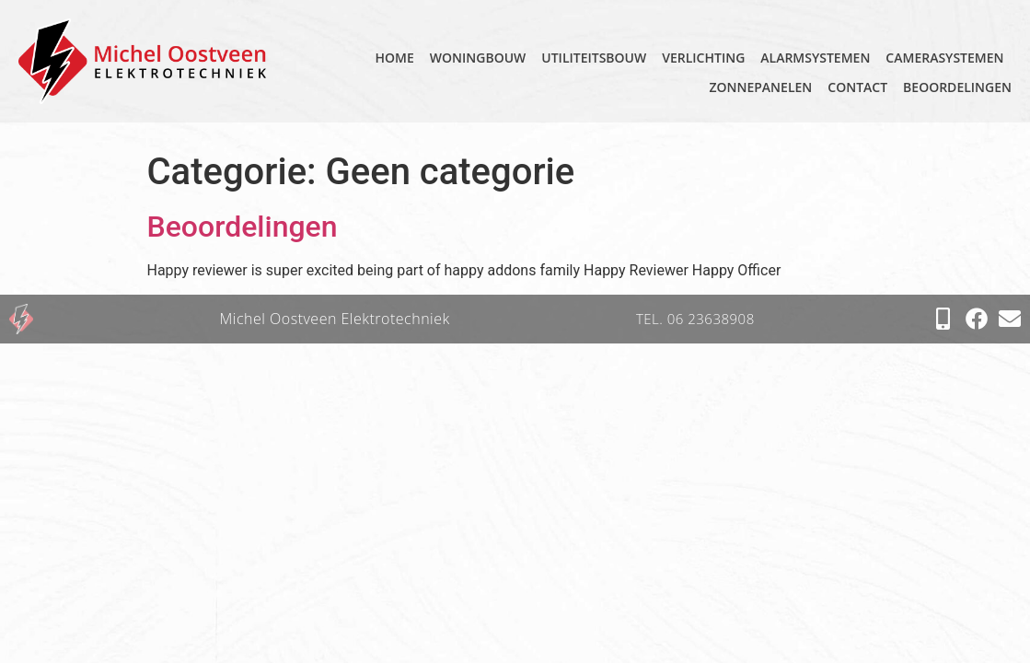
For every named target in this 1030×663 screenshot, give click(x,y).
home (395, 57)
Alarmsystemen (815, 57)
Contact (857, 87)
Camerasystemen (944, 57)
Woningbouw (478, 57)
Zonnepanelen (760, 87)
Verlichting (703, 57)
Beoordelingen (957, 87)
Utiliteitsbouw (593, 57)
